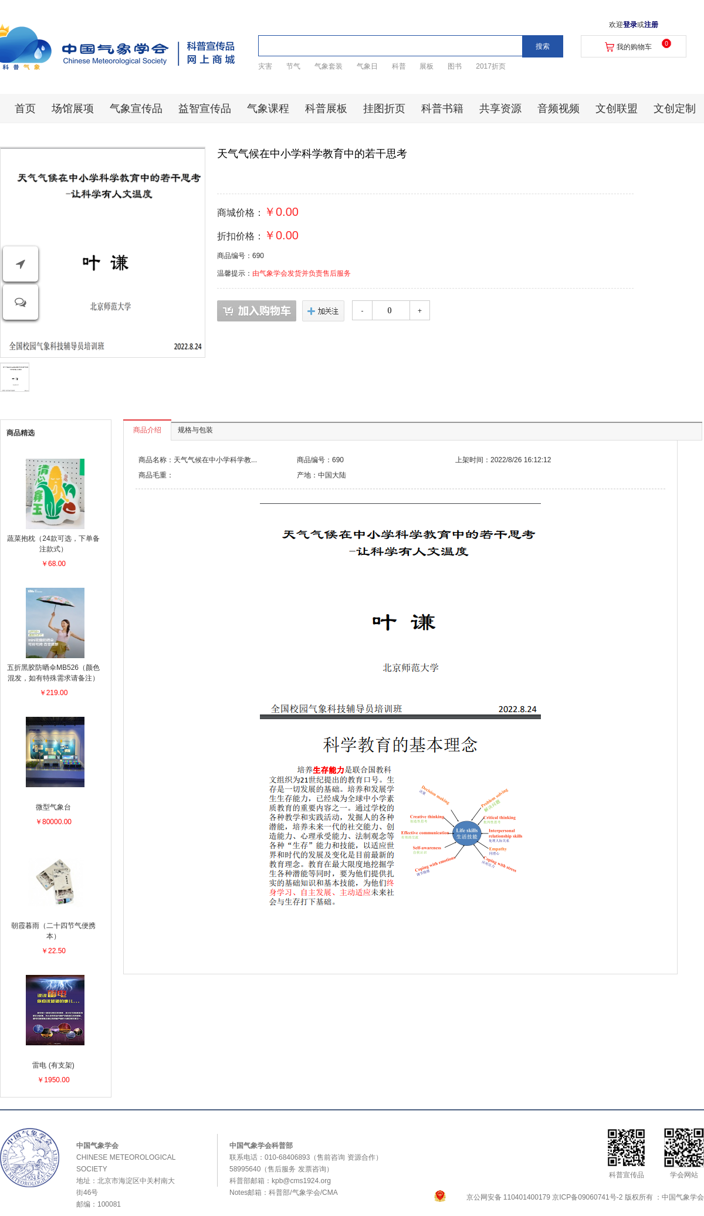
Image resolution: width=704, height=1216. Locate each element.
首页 (25, 108)
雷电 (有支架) (53, 1065)
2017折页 (491, 66)
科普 (399, 66)
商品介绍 (147, 430)
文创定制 (675, 108)
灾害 (265, 66)
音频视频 (558, 108)
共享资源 (500, 108)
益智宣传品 (204, 108)
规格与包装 (195, 430)
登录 (630, 25)
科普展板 (326, 108)
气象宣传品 (136, 108)
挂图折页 (384, 108)
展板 (426, 66)
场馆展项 (73, 108)
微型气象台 (53, 807)
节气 (293, 66)
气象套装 (328, 66)
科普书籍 (442, 108)
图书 (455, 66)
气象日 (367, 66)
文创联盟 (616, 108)
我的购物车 (634, 47)
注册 (651, 25)
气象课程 (268, 108)
